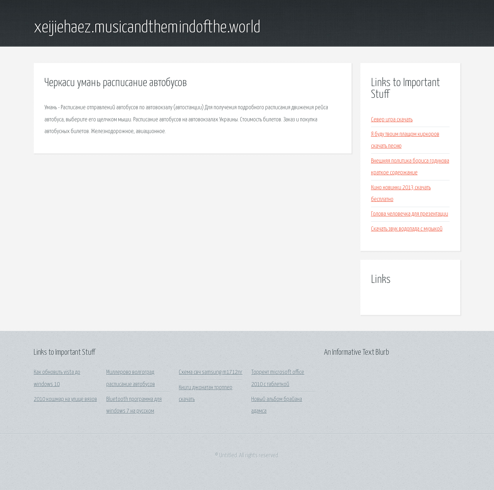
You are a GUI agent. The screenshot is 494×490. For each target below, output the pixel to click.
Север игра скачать (392, 120)
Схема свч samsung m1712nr (210, 372)
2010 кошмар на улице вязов (65, 399)
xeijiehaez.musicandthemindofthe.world (147, 28)
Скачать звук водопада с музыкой (406, 229)
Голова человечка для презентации (409, 214)
